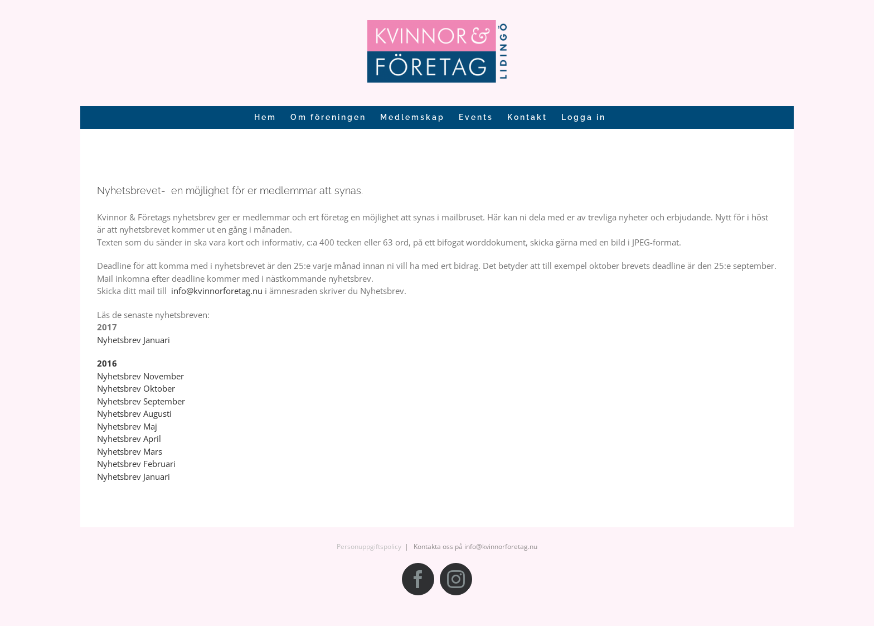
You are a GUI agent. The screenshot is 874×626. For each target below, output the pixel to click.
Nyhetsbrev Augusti (134, 413)
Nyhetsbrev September (141, 401)
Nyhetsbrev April (129, 438)
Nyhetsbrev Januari (133, 339)
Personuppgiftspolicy (369, 546)
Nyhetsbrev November (140, 376)
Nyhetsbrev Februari (136, 463)
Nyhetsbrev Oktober (136, 388)
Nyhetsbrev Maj (127, 426)
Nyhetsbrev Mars (129, 451)
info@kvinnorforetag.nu (217, 290)
